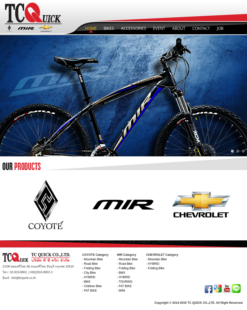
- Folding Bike (91, 268)
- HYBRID (88, 277)
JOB (220, 28)
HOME (91, 28)
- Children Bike (92, 286)
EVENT (159, 28)
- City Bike (89, 272)
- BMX (86, 281)
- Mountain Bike (92, 259)
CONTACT (201, 28)
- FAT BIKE (89, 290)
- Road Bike (90, 264)
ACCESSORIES (133, 28)
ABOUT (178, 28)
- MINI (121, 290)
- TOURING (124, 281)
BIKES (109, 28)
